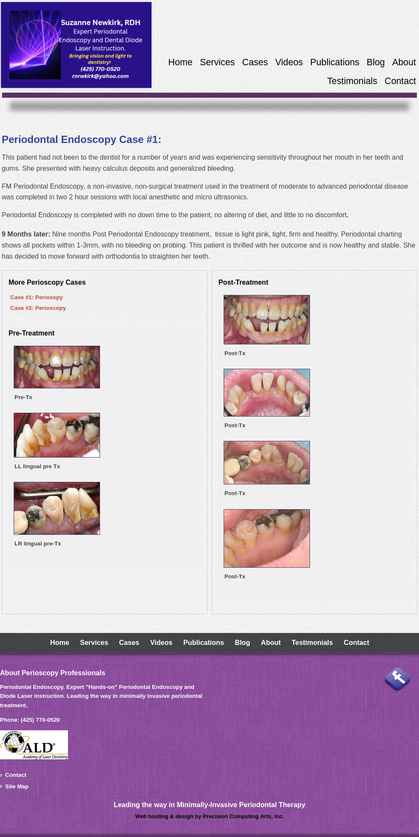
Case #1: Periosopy (36, 297)
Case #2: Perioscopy (38, 308)
